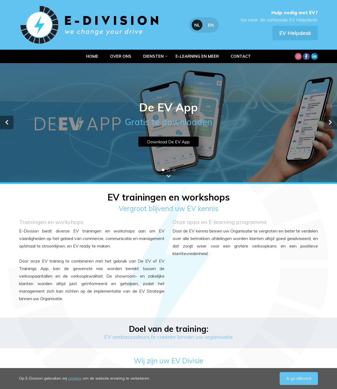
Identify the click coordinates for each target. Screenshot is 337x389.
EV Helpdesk (295, 33)
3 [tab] (174, 170)
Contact (241, 56)
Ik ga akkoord (298, 378)
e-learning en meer (197, 56)
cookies (75, 378)
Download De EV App (168, 141)
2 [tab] (168, 170)
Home (92, 56)
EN (211, 25)
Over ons (120, 56)
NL (197, 25)
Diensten (153, 56)
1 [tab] (163, 170)
